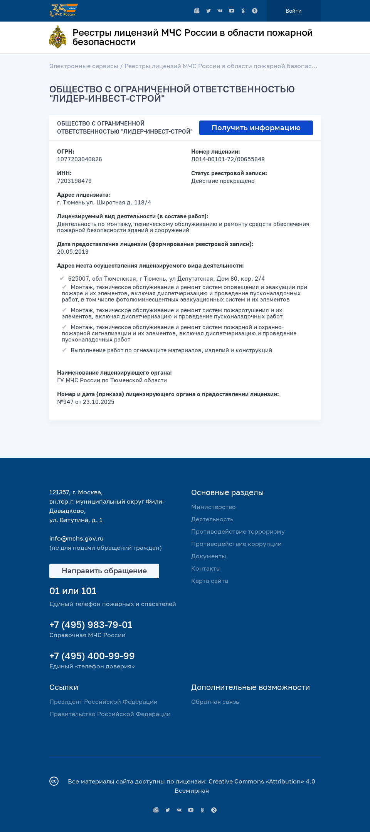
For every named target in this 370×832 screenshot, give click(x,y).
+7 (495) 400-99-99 (92, 655)
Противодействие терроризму (238, 531)
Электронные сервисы (83, 66)
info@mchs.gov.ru (76, 538)
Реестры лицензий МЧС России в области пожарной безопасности (227, 66)
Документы (208, 556)
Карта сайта (209, 580)
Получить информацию (256, 128)
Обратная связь (215, 701)
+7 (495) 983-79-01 (90, 624)
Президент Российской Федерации (103, 701)
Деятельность (212, 519)
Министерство (213, 507)
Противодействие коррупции (236, 543)
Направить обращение (104, 571)
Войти (294, 10)
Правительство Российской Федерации (110, 714)
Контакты (206, 568)
